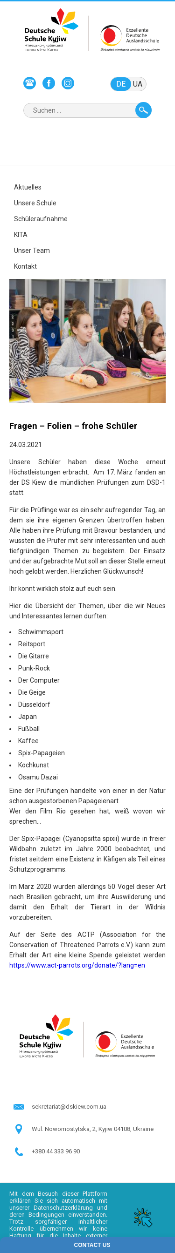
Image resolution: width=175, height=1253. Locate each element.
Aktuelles (28, 187)
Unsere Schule (35, 203)
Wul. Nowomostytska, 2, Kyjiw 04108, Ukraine (93, 1128)
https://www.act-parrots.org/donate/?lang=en (77, 965)
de (121, 84)
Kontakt (25, 266)
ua (137, 84)
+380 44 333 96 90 (56, 1151)
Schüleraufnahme (41, 219)
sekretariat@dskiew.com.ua (69, 1106)
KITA (21, 234)
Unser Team (32, 250)
